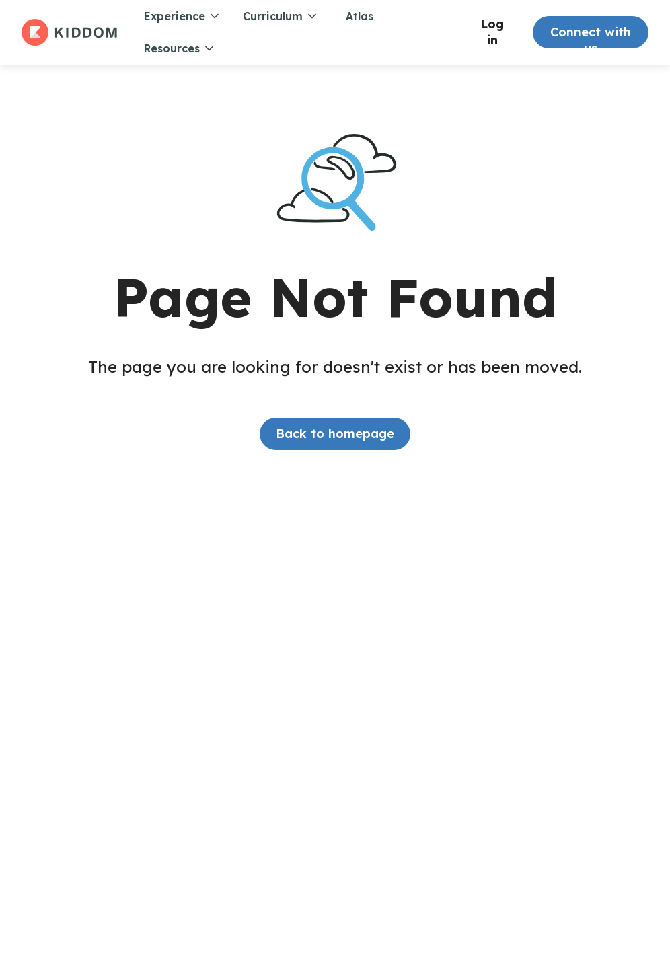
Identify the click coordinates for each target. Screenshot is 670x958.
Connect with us (590, 36)
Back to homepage (335, 433)
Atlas (359, 16)
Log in (492, 32)
